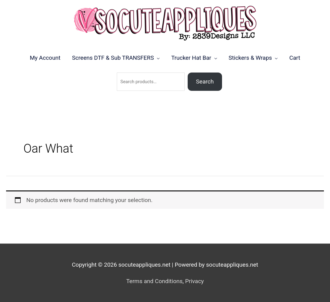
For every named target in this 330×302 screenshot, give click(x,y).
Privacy (194, 281)
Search (205, 81)
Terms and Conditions (154, 281)
